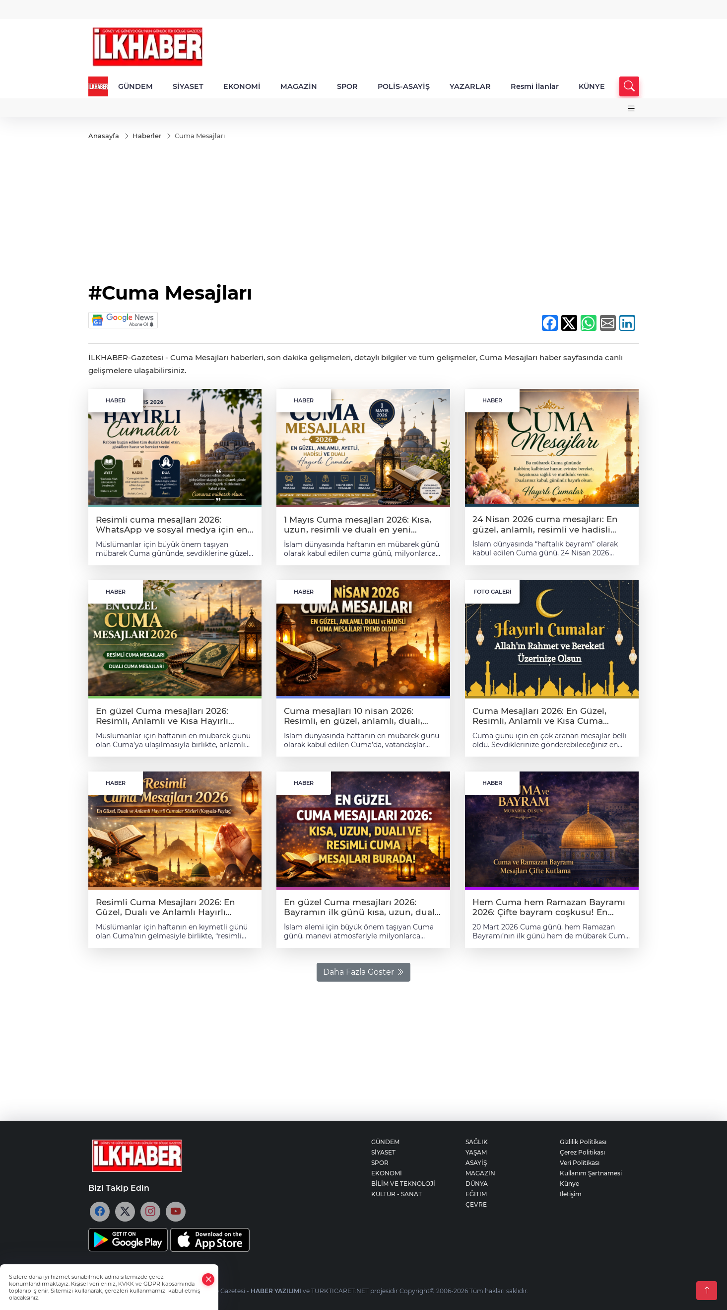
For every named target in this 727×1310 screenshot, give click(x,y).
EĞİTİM (476, 1194)
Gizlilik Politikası (583, 1142)
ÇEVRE (476, 1204)
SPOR (347, 86)
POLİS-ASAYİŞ (404, 86)
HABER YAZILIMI (276, 1291)
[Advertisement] (363, 212)
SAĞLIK (476, 1142)
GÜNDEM (135, 86)
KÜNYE (592, 86)
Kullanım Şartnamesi (591, 1173)
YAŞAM (476, 1152)
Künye (569, 1183)
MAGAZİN (298, 86)
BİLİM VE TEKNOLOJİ (403, 1183)
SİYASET (188, 86)
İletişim (571, 1194)
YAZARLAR (470, 86)
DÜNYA (476, 1183)
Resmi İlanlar (535, 86)
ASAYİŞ (476, 1162)
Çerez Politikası (582, 1152)
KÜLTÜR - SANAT (396, 1194)
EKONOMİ (242, 86)
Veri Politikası (579, 1162)
